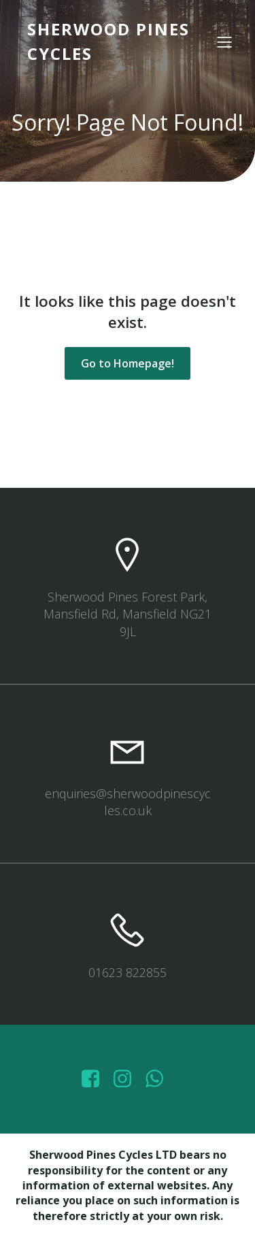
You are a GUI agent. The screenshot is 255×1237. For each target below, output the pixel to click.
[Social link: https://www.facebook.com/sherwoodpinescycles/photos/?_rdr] (96, 1079)
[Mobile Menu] (224, 41)
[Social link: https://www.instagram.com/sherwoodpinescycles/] (127, 1079)
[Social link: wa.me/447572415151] (159, 1079)
